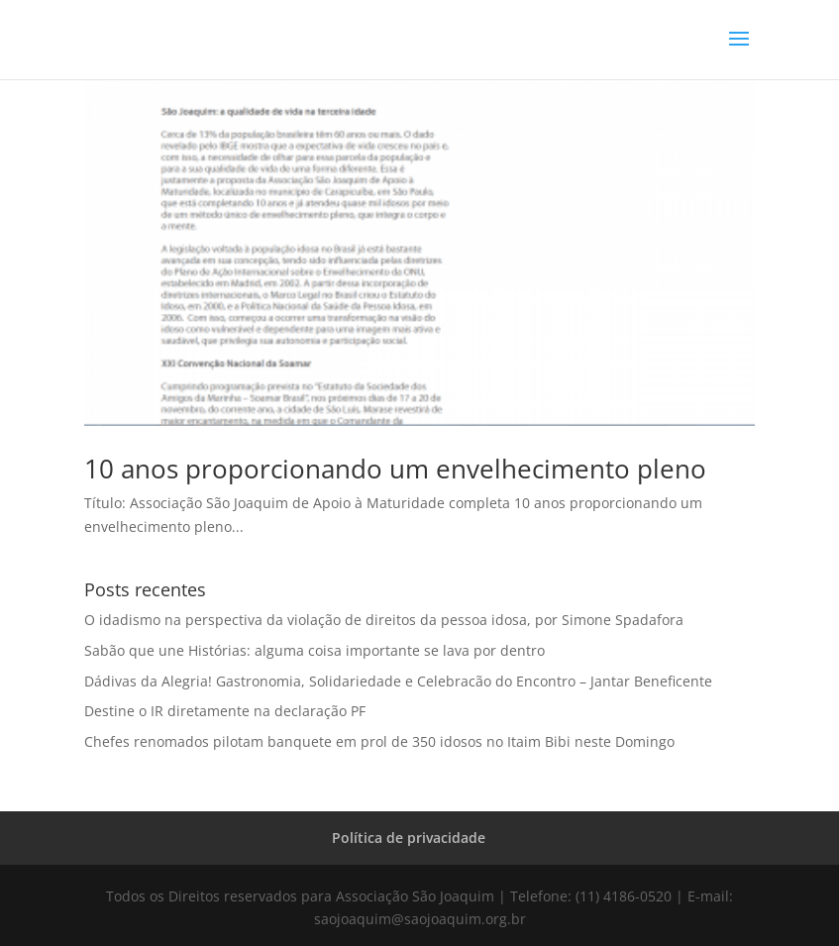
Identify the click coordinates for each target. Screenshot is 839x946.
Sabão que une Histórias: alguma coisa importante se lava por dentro (314, 650)
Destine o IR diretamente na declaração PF (225, 710)
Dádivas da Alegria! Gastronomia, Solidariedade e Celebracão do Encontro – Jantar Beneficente (398, 681)
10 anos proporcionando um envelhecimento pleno (395, 468)
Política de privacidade (408, 837)
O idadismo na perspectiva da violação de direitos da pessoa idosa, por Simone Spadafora (383, 619)
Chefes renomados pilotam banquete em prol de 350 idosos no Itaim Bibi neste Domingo (379, 741)
